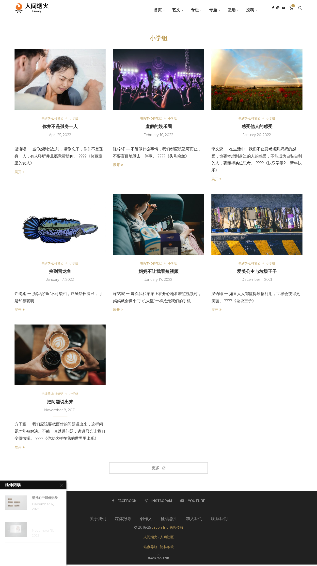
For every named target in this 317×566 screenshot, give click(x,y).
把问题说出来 (60, 403)
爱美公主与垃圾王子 (257, 272)
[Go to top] (158, 559)
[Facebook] (273, 10)
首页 (158, 10)
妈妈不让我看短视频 (158, 272)
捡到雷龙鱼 (60, 272)
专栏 (195, 10)
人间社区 (167, 538)
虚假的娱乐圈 (158, 126)
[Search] (300, 10)
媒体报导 (123, 520)
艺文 (176, 10)
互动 (232, 10)
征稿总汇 (169, 520)
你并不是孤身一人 (60, 126)
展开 (20, 172)
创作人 (146, 520)
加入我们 (194, 520)
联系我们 (219, 520)
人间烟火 (150, 538)
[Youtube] (283, 10)
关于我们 (98, 520)
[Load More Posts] (158, 469)
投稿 (250, 10)
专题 (213, 10)
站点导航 (150, 548)
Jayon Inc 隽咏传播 (167, 529)
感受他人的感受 (256, 126)
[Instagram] (277, 10)
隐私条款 (167, 548)
